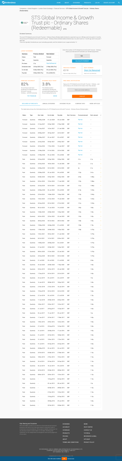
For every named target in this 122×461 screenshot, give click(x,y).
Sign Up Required (51, 63)
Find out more (71, 458)
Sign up (80, 119)
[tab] (59, 2)
